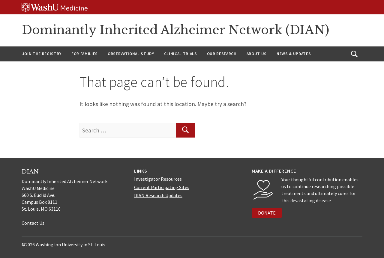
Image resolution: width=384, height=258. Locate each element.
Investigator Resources (158, 179)
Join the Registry (42, 53)
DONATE (267, 213)
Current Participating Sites (161, 187)
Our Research (222, 53)
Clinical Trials (180, 53)
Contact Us (33, 223)
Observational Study (131, 53)
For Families (84, 53)
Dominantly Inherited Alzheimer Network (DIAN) (175, 29)
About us (257, 53)
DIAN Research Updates (158, 195)
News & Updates (294, 53)
